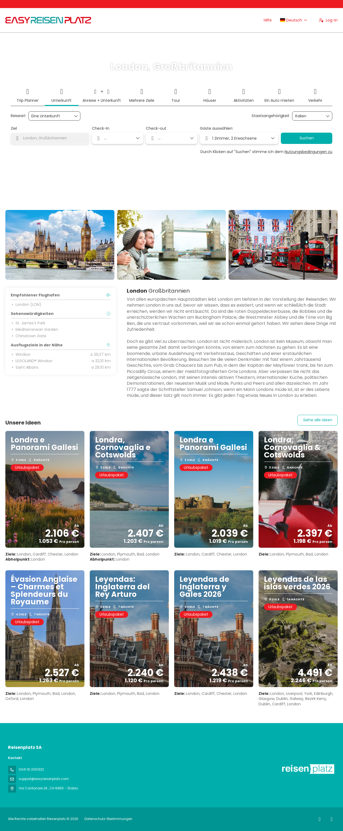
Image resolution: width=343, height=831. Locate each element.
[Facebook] (319, 819)
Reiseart (18, 115)
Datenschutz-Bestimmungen (108, 819)
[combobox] (308, 116)
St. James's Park (28, 323)
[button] (16, 244)
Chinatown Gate (28, 336)
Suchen (307, 138)
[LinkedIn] (331, 819)
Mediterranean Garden (34, 329)
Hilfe (268, 20)
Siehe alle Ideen (317, 420)
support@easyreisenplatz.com (44, 778)
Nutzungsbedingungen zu (308, 151)
